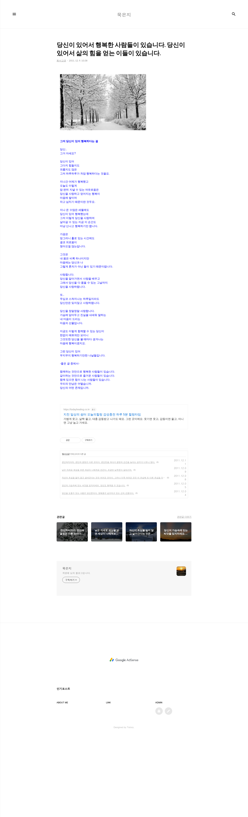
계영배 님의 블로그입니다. (76, 654)
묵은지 (66, 650)
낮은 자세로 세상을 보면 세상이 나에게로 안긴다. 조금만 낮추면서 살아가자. (97, 551)
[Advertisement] (124, 94)
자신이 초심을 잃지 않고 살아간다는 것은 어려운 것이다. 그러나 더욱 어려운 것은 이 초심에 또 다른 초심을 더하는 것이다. (114, 559)
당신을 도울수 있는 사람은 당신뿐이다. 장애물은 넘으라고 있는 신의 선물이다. (98, 574)
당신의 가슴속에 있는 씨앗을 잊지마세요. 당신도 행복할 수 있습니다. (93, 566)
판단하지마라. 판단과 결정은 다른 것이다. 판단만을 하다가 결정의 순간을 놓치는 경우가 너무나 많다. (108, 543)
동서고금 (65, 535)
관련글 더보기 (184, 598)
